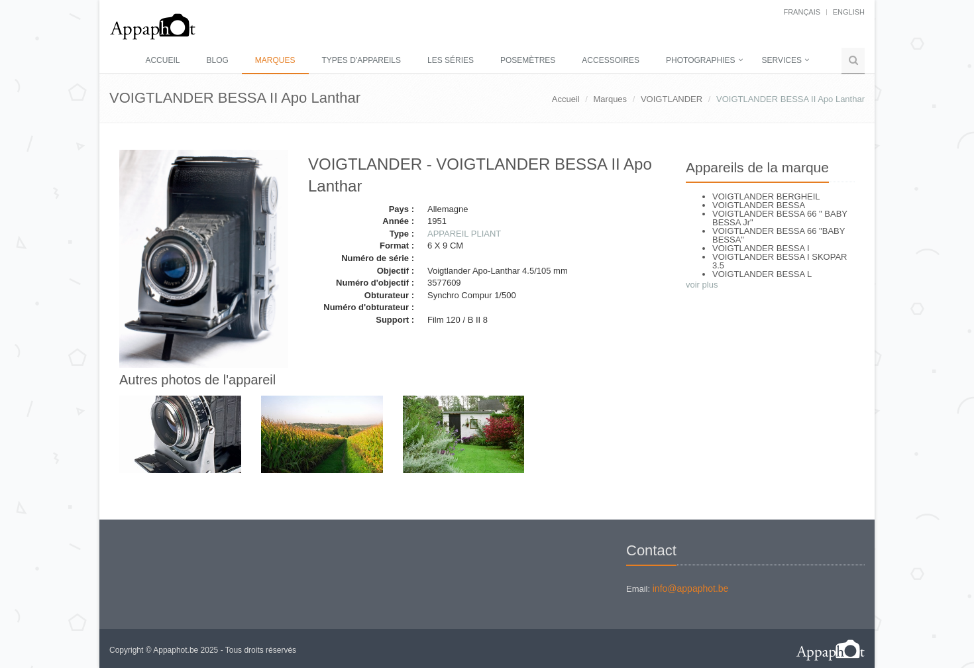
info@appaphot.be (691, 588)
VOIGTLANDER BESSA (758, 205)
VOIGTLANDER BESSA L (762, 274)
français (801, 12)
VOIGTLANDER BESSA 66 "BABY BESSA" (778, 235)
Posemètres (527, 60)
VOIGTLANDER (671, 99)
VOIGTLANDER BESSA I (761, 248)
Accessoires (610, 60)
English (849, 12)
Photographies (700, 60)
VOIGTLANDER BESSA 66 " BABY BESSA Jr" (779, 218)
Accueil (162, 60)
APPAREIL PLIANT (464, 234)
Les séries (450, 60)
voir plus (702, 285)
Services (782, 60)
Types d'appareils (361, 60)
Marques (275, 60)
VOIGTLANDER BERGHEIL (766, 196)
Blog (217, 60)
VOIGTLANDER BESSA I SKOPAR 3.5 (779, 261)
